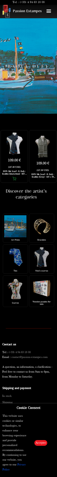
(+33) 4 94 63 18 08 (32, 2)
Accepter (41, 442)
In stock (7, 396)
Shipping (7, 402)
